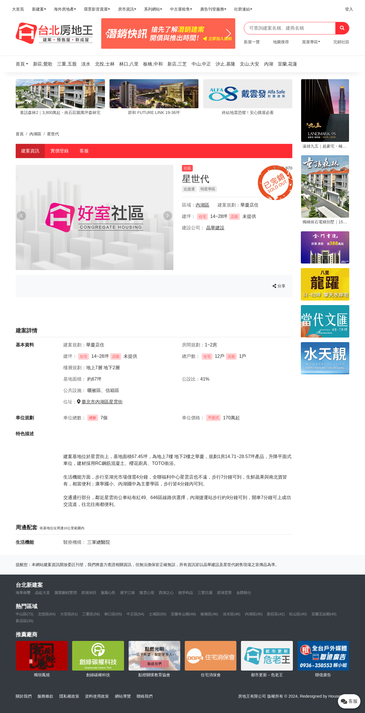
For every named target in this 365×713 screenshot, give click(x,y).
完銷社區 (341, 42)
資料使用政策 (97, 696)
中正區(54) (135, 614)
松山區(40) (298, 614)
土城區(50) (158, 614)
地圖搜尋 (281, 42)
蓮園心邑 (108, 593)
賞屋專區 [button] (310, 42)
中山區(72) (24, 614)
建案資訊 (30, 150)
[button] (24, 64)
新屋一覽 (252, 42)
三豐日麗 (205, 593)
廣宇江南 (127, 593)
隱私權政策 (69, 696)
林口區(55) (113, 614)
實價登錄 (59, 150)
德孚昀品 (185, 593)
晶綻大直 (42, 593)
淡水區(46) (231, 614)
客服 (84, 150)
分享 (279, 286)
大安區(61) (69, 614)
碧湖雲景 (224, 593)
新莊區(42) (276, 614)
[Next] (228, 33)
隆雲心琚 (146, 593)
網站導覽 (123, 696)
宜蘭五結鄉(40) (323, 614)
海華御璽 (23, 593)
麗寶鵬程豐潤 (65, 593)
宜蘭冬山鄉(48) (183, 614)
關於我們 (24, 696)
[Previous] (108, 33)
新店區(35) (24, 621)
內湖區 (35, 134)
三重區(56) (91, 614)
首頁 (20, 134)
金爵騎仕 (243, 593)
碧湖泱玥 (88, 593)
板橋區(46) (209, 614)
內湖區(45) (254, 614)
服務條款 (45, 696)
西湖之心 (166, 593)
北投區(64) (47, 614)
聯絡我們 (145, 696)
